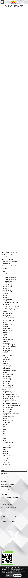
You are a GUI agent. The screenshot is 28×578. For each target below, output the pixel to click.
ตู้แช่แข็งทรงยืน (9, 281)
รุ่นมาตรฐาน (6, 455)
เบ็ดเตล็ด (5, 440)
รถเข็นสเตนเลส (7, 369)
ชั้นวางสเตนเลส (7, 365)
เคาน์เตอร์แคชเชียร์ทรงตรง (10, 393)
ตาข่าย (5, 444)
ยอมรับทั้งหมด (17, 575)
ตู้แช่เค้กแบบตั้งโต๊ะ (8, 292)
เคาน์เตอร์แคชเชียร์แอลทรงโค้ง (11, 396)
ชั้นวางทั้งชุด (6, 382)
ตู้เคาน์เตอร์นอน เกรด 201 (12, 308)
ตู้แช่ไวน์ (5, 295)
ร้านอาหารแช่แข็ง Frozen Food (9, 252)
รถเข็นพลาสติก (9, 442)
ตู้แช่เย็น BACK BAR (8, 290)
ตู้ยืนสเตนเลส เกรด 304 (11, 301)
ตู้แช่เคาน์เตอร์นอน (8, 304)
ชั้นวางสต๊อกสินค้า (8, 409)
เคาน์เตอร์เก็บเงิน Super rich (11, 413)
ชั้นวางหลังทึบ (7, 383)
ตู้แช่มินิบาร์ (6, 288)
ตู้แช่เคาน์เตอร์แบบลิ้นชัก (9, 310)
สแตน (4, 439)
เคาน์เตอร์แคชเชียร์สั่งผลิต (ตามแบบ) (12, 404)
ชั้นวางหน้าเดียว (7, 378)
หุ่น (4, 426)
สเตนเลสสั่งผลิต (7, 350)
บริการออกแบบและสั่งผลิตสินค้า (9, 266)
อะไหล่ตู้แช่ (6, 463)
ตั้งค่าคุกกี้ (9, 575)
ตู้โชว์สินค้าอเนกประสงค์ (9, 415)
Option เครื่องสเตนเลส (9, 347)
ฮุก (4, 435)
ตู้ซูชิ (4, 322)
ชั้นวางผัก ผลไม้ (7, 411)
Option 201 (6, 367)
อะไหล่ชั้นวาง (6, 465)
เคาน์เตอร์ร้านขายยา (8, 402)
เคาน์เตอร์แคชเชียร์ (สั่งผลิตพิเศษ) (12, 405)
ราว (4, 431)
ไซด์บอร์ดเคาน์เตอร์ (8, 398)
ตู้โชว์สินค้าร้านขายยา (8, 417)
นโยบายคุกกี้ (10, 572)
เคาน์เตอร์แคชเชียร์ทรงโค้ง (10, 395)
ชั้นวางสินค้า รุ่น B (8, 385)
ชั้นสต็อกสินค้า (7, 376)
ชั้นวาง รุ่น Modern (8, 374)
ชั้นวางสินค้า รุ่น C (8, 387)
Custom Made (7, 328)
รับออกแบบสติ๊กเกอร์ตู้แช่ (6, 486)
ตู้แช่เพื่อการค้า (5, 272)
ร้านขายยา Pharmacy (7, 259)
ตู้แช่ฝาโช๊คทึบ (8, 276)
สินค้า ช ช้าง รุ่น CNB (7, 407)
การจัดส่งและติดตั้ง (5, 490)
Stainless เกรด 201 (6, 356)
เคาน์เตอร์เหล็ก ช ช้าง (9, 391)
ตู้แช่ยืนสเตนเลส (7, 299)
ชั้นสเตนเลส (6, 338)
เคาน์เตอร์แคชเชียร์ (6, 389)
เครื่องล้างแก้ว (7, 348)
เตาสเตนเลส (6, 343)
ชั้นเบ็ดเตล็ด (4, 453)
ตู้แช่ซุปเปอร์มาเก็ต (8, 315)
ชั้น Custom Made (8, 420)
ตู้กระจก (5, 418)
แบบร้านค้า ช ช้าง (6, 264)
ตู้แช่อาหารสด (6, 319)
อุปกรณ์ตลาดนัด (5, 422)
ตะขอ (4, 437)
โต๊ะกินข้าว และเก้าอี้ (8, 339)
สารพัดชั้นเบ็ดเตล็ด (8, 459)
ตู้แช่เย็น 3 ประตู (7, 287)
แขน (4, 433)
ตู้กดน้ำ (5, 312)
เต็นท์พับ (5, 451)
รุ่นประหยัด (6, 457)
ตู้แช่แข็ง (5, 274)
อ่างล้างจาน (6, 354)
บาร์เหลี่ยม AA (7, 448)
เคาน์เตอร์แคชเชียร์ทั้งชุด (9, 400)
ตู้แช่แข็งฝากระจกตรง (10, 279)
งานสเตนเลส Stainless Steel (9, 261)
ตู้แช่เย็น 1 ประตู (7, 283)
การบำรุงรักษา (4, 492)
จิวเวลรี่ (5, 430)
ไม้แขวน (5, 424)
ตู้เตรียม (5, 334)
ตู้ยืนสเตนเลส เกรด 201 (11, 303)
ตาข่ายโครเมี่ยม (7, 446)
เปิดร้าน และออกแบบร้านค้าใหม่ (7, 484)
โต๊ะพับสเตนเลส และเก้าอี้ (9, 370)
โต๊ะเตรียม (5, 341)
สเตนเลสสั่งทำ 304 (6, 324)
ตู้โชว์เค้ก (5, 294)
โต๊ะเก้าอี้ (5, 449)
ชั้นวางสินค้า (4, 372)
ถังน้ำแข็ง (5, 326)
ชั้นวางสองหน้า (7, 380)
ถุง (4, 428)
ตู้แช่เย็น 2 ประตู (7, 285)
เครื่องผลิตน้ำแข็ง (7, 313)
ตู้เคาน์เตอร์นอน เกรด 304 (12, 306)
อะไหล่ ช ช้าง (4, 461)
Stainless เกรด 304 (7, 330)
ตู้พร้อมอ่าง (6, 332)
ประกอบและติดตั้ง (4, 488)
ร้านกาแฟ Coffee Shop (7, 255)
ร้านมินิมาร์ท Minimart (7, 257)
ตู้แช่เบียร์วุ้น (6, 297)
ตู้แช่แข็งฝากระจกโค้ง (10, 278)
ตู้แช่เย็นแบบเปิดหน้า (8, 317)
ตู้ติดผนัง (5, 336)
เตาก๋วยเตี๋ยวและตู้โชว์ (9, 345)
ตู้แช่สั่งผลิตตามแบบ (8, 321)
